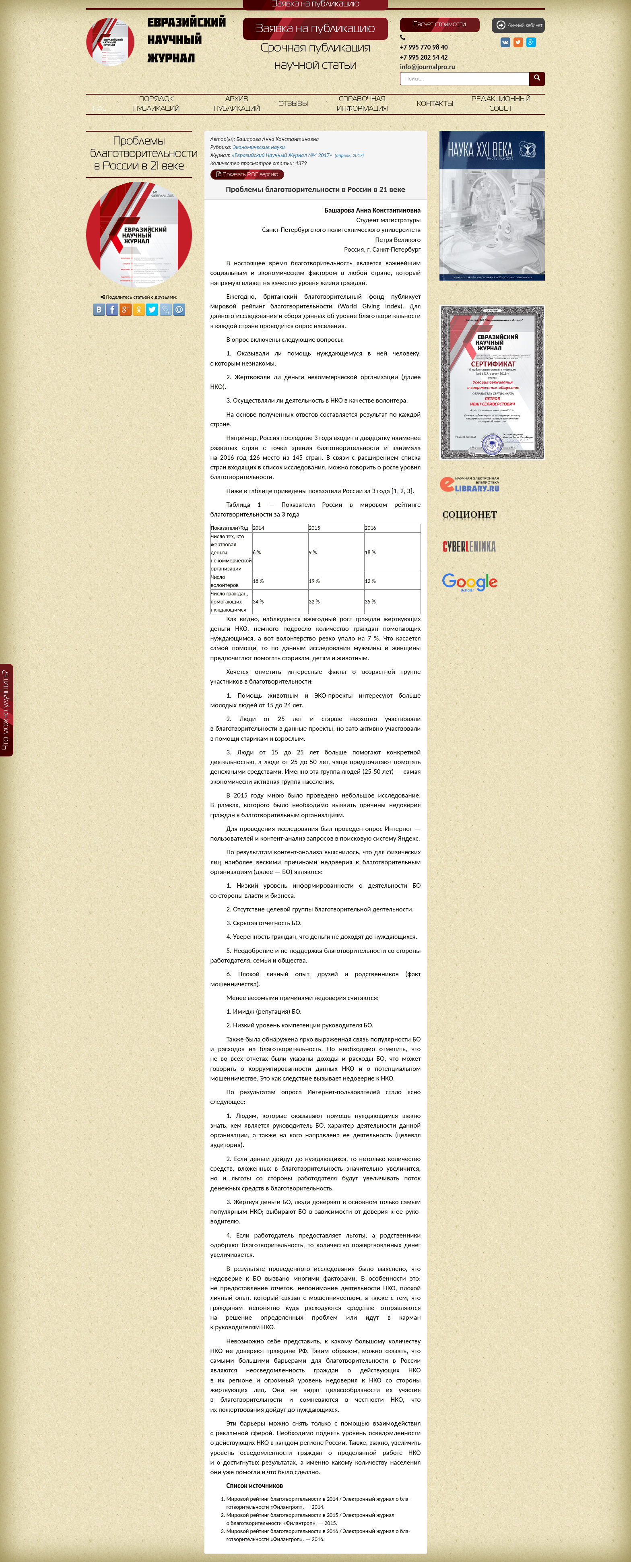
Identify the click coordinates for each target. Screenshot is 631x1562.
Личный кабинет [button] (519, 25)
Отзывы (293, 104)
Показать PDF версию (247, 174)
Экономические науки (259, 147)
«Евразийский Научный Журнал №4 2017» (298, 155)
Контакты (435, 104)
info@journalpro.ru (427, 67)
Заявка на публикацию (315, 29)
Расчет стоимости (439, 24)
